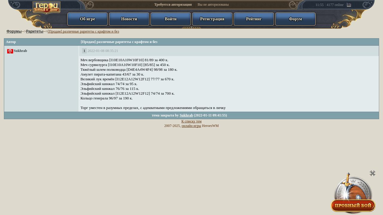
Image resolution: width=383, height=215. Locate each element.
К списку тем (191, 121)
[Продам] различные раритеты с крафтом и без (83, 31)
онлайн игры (191, 126)
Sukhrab (20, 51)
